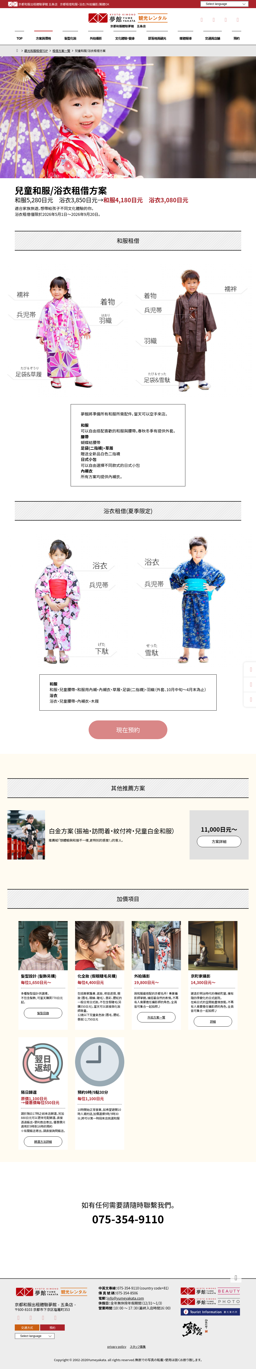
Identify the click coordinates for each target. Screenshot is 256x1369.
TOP (19, 38)
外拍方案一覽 (156, 1017)
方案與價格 (43, 38)
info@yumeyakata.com (125, 1298)
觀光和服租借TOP (36, 50)
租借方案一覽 (61, 50)
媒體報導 (185, 38)
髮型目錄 (43, 1013)
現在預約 (128, 729)
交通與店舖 (212, 38)
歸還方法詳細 (43, 1141)
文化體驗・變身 (125, 38)
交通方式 (27, 1327)
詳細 (213, 1021)
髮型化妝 (70, 38)
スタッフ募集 (138, 1346)
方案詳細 (219, 841)
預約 (237, 38)
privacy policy (116, 1346)
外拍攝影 (96, 38)
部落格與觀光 (157, 38)
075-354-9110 (128, 1218)
